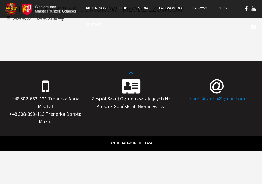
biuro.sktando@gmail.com (216, 98)
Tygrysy (199, 8)
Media (143, 8)
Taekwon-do (170, 8)
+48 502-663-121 (29, 98)
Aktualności (97, 8)
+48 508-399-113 (27, 114)
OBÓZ (223, 8)
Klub (123, 8)
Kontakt (94, 24)
